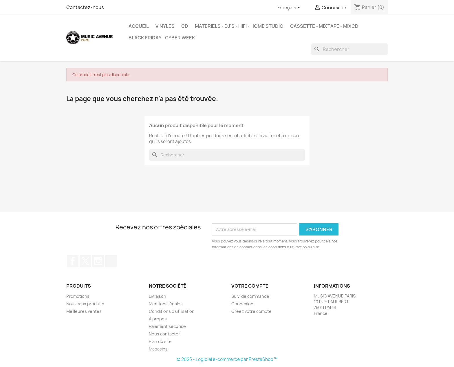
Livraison (157, 296)
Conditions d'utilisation (172, 311)
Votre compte (249, 286)
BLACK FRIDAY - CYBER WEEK (162, 37)
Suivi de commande (250, 296)
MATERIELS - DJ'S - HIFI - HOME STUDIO (239, 26)
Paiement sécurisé (167, 326)
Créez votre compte (251, 311)
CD (184, 26)
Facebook (72, 261)
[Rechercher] (349, 49)
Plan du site (160, 341)
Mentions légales (166, 303)
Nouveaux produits (85, 303)
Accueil (139, 26)
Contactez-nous (85, 7)
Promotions (77, 296)
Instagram (98, 261)
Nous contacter (164, 334)
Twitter (85, 261)
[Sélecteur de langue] (289, 7)
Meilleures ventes (84, 311)
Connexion (242, 303)
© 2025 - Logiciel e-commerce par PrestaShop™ (227, 359)
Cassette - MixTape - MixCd (324, 26)
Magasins (158, 349)
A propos (158, 319)
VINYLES (165, 26)
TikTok (111, 261)
